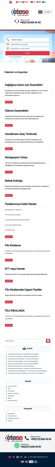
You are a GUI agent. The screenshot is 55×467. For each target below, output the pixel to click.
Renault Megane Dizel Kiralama (30, 354)
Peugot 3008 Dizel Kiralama (15, 368)
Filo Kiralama (13, 245)
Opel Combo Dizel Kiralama (15, 361)
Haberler (10, 420)
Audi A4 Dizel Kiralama (29, 366)
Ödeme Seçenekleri (16, 110)
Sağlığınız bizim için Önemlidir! (24, 85)
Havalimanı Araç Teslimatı (21, 134)
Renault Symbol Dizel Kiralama (16, 359)
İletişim (10, 398)
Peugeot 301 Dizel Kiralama (31, 356)
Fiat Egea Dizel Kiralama (14, 354)
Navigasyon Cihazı (16, 157)
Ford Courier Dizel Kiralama (31, 361)
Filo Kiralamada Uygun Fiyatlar (23, 289)
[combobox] (29, 40)
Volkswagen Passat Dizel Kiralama (17, 371)
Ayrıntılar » (9, 102)
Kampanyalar (11, 413)
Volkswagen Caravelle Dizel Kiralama (17, 373)
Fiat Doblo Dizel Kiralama (32, 359)
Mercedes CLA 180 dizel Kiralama (33, 368)
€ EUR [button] (47, 12)
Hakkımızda (11, 396)
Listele (27, 53)
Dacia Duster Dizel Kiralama (15, 363)
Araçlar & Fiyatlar (12, 386)
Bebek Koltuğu (14, 180)
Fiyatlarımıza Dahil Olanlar (21, 204)
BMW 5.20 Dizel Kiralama (14, 366)
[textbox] (29, 40)
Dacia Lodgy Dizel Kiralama (31, 363)
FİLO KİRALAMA (15, 310)
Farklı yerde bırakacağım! (15, 57)
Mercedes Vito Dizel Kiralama (36, 373)
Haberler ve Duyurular (13, 393)
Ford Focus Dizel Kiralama (15, 356)
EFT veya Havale (15, 268)
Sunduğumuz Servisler (13, 418)
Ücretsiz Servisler (12, 416)
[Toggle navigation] (40, 12)
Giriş (9, 388)
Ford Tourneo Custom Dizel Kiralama (37, 371)
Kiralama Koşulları (12, 400)
